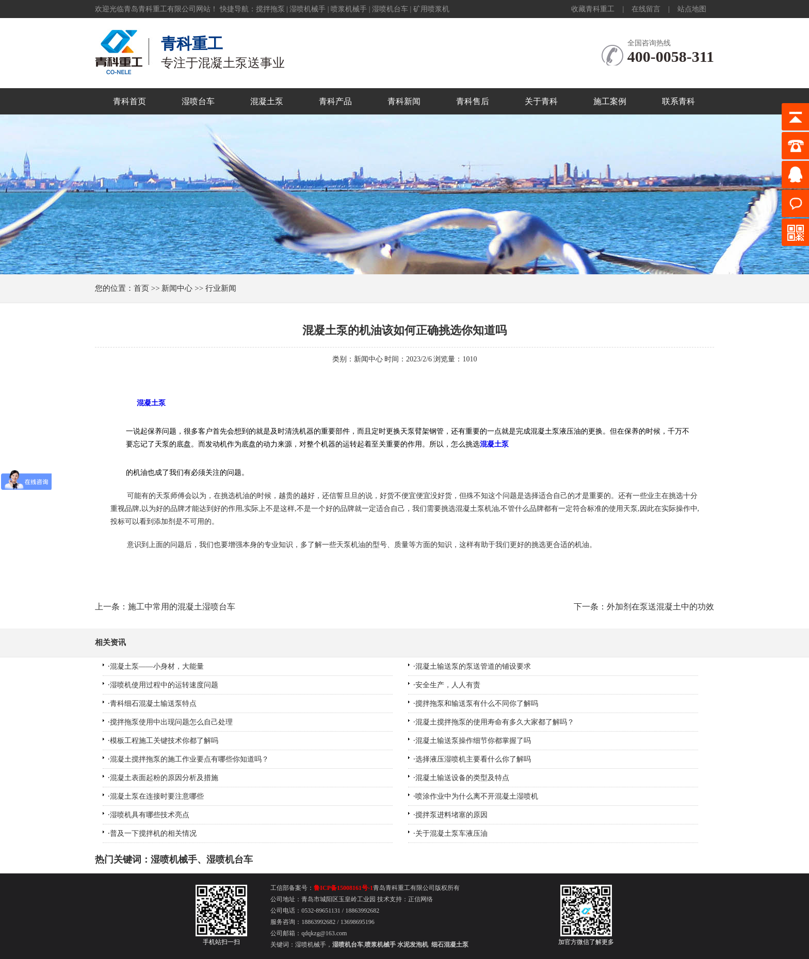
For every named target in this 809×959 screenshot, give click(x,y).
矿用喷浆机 (431, 9)
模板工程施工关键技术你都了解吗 (164, 741)
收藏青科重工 (592, 9)
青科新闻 (403, 101)
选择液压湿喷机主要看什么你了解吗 (473, 759)
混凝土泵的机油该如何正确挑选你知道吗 (404, 330)
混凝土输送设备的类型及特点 (462, 778)
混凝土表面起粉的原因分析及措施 (164, 778)
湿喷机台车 (390, 9)
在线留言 (646, 9)
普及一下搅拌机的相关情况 (153, 833)
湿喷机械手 (307, 9)
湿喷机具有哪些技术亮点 (149, 815)
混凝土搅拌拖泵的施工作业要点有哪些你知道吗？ (189, 759)
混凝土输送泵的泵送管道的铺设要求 (473, 666)
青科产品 (335, 101)
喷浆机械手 (349, 9)
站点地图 (691, 9)
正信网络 (420, 899)
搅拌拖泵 (270, 9)
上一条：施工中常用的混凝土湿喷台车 (165, 606)
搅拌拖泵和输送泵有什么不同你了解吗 (476, 703)
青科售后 (472, 101)
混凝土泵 (266, 101)
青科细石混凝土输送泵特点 (153, 703)
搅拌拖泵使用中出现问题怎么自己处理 (171, 722)
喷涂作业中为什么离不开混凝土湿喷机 (476, 796)
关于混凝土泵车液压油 (451, 833)
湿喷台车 (198, 101)
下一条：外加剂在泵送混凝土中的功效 (644, 606)
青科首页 (129, 101)
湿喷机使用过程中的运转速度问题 (164, 685)
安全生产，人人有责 (447, 685)
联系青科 (678, 101)
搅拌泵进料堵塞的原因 (451, 815)
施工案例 (609, 101)
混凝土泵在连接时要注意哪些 (157, 796)
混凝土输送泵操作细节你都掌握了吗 (473, 741)
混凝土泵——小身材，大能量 (157, 666)
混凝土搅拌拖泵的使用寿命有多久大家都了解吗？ (494, 722)
